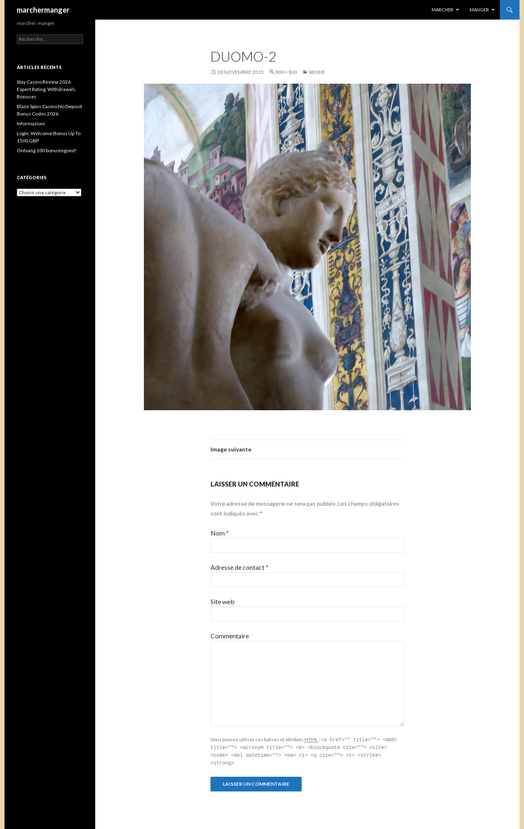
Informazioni (31, 123)
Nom (219, 533)
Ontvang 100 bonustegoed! (47, 150)
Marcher (442, 9)
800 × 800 (286, 72)
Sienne (317, 72)
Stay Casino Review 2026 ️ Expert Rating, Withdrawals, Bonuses (46, 89)
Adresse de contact (239, 567)
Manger (479, 9)
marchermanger (43, 9)
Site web (222, 601)
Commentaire (229, 636)
